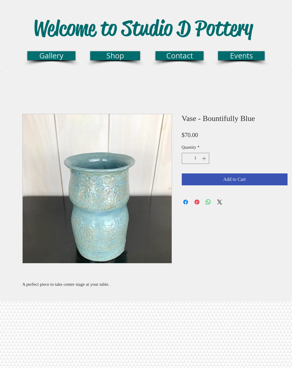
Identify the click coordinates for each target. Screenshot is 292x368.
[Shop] (115, 55)
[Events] (241, 55)
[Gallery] (51, 55)
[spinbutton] (195, 158)
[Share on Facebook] (185, 202)
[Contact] (180, 55)
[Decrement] (186, 158)
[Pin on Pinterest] (197, 202)
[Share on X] (219, 202)
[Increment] (204, 158)
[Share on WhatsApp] (208, 202)
